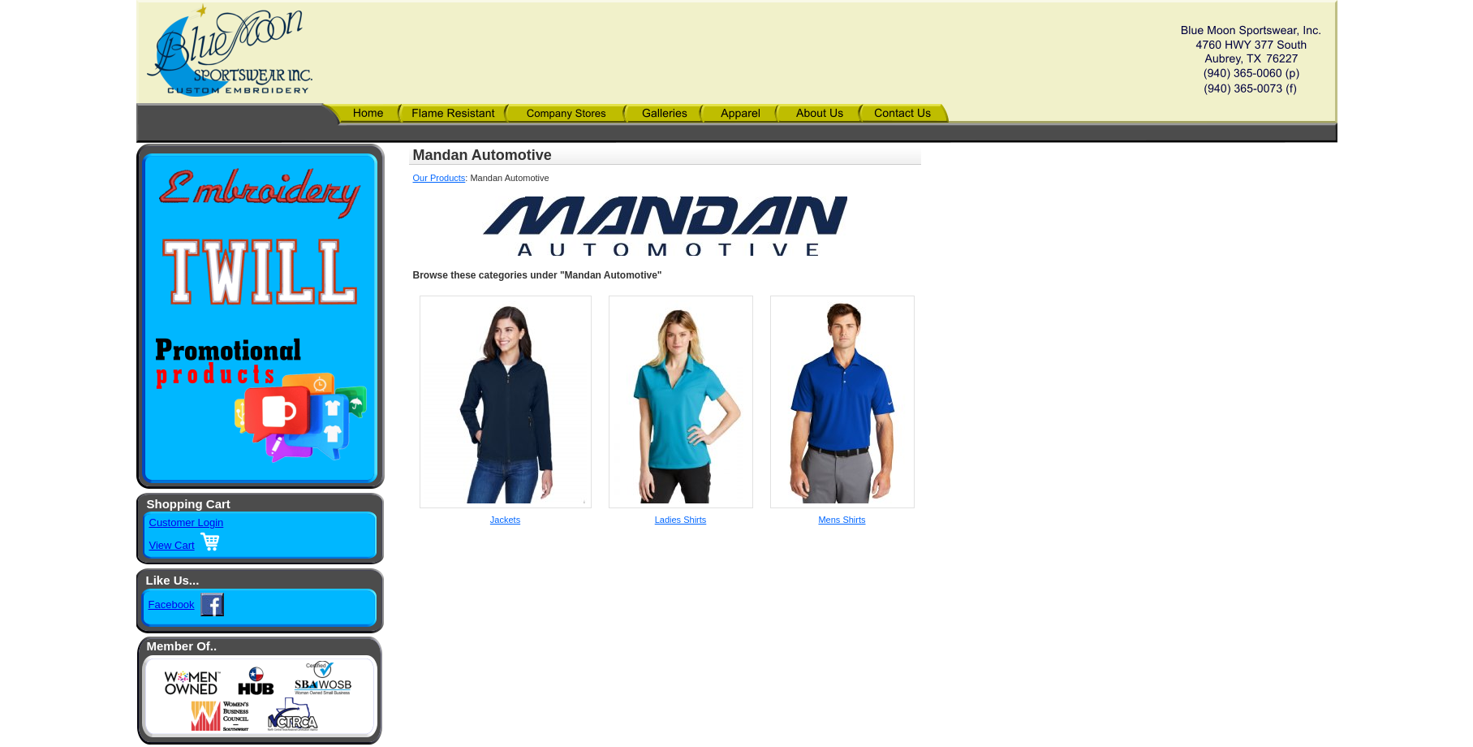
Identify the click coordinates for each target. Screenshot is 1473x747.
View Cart (172, 545)
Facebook (172, 604)
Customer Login (186, 522)
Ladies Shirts (681, 520)
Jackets (505, 520)
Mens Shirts (841, 520)
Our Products (439, 178)
